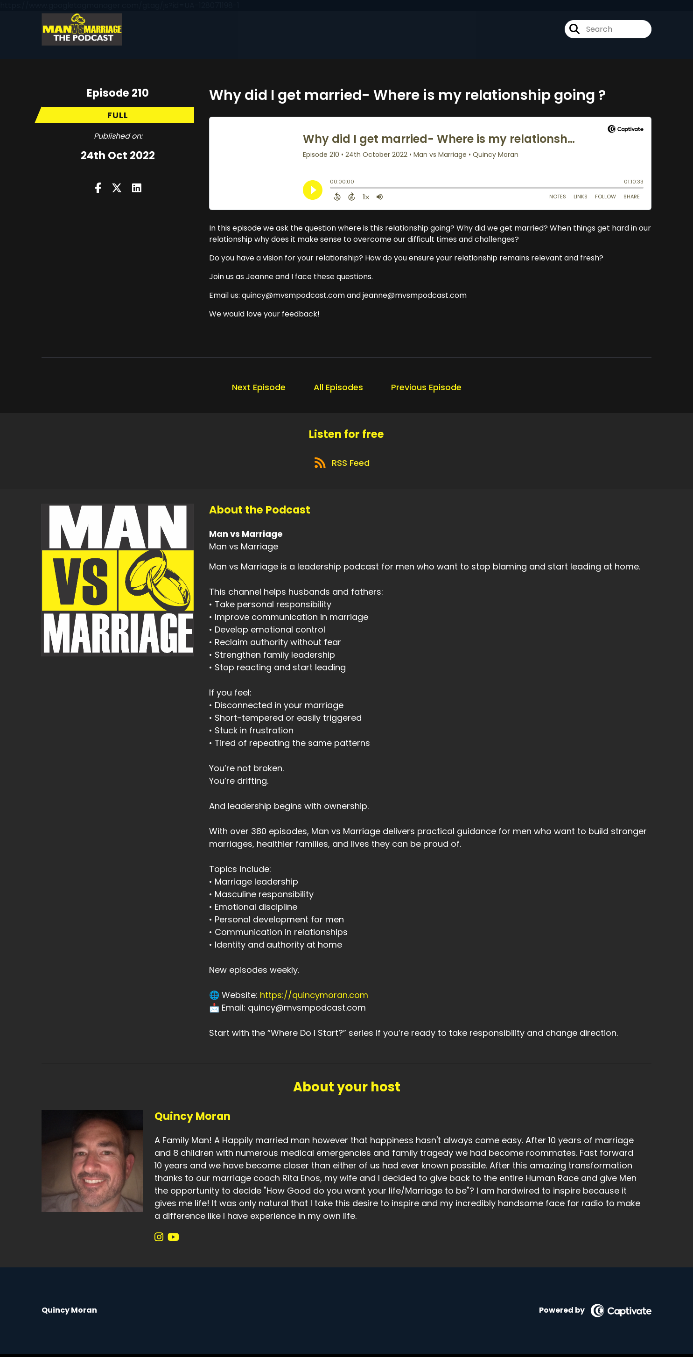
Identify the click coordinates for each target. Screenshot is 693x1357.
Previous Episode (426, 387)
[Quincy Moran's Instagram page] (158, 1240)
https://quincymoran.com (314, 999)
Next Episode (259, 387)
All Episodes (338, 387)
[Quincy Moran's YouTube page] (171, 1240)
